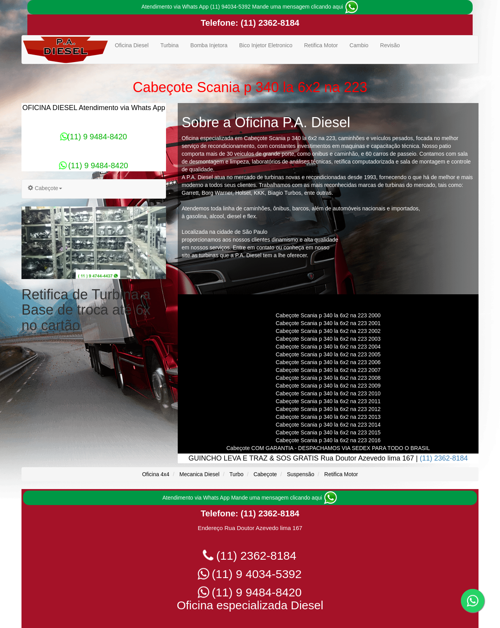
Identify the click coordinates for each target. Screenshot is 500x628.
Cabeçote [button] (45, 188)
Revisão (390, 45)
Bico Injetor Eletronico (265, 45)
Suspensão (300, 474)
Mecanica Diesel (199, 474)
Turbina (169, 45)
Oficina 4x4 (156, 474)
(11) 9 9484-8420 (94, 136)
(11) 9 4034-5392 (250, 574)
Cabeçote (265, 474)
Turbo (236, 474)
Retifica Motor (321, 45)
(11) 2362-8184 (269, 23)
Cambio (359, 45)
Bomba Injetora (208, 45)
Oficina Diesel (131, 45)
